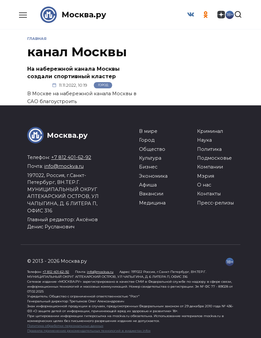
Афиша (148, 185)
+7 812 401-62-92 (71, 157)
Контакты (209, 194)
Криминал (210, 131)
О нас (204, 185)
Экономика (153, 176)
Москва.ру (84, 14)
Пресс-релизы (215, 203)
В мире (148, 131)
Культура (150, 158)
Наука (204, 140)
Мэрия (205, 176)
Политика (209, 149)
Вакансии (151, 194)
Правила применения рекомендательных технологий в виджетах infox (89, 331)
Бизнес (148, 167)
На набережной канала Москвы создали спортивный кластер (73, 72)
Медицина (152, 203)
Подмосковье (214, 158)
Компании (210, 167)
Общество (152, 149)
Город (103, 85)
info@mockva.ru (64, 166)
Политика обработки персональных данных (65, 326)
